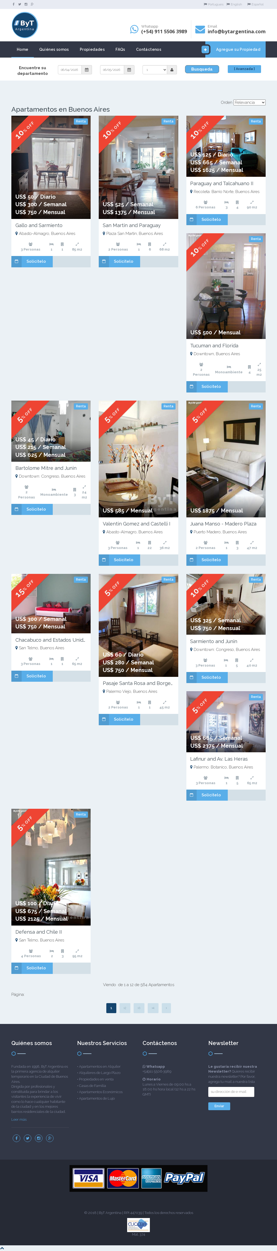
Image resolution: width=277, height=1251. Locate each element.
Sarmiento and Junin (213, 641)
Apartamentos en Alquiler (100, 1066)
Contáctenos (148, 49)
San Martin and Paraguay (132, 225)
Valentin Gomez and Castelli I (136, 524)
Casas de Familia (92, 1086)
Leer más (19, 1119)
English (234, 4)
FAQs (120, 49)
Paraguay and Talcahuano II (221, 183)
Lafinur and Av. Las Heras (219, 759)
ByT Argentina (110, 1213)
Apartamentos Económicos (101, 1092)
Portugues (213, 4)
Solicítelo (28, 261)
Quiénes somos (54, 49)
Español (255, 4)
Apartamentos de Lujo (97, 1098)
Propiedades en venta (96, 1079)
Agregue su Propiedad (232, 49)
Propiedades (92, 49)
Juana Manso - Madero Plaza (223, 524)
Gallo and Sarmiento (38, 225)
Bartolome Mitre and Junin (46, 468)
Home (22, 49)
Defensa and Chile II (38, 932)
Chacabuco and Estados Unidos (52, 640)
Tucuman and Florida (214, 345)
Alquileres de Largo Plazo (99, 1073)
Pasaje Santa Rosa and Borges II (140, 683)
